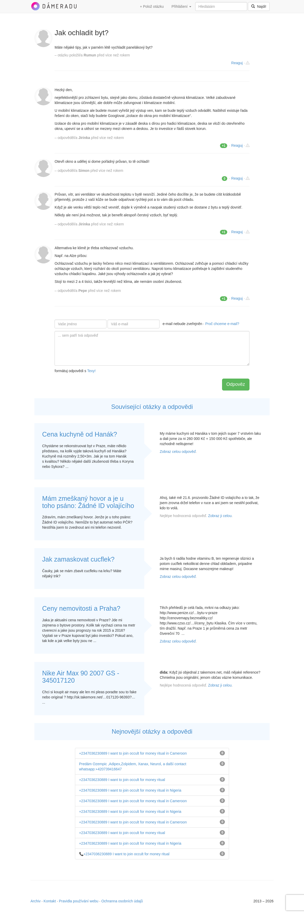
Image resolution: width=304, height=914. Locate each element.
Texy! (91, 371)
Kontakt (50, 901)
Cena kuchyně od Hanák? (79, 434)
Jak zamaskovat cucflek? (78, 559)
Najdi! (258, 6)
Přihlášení (181, 6)
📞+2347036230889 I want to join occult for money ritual (124, 854)
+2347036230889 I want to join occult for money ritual (122, 780)
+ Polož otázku (152, 6)
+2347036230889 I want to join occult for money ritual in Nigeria (130, 790)
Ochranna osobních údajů (122, 901)
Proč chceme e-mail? (222, 324)
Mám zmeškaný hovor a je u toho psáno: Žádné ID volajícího (88, 502)
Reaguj (237, 63)
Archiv (36, 901)
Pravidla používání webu (78, 901)
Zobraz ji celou (220, 516)
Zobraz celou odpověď (178, 451)
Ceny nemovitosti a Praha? (81, 608)
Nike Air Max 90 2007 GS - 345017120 (80, 676)
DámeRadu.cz (54, 6)
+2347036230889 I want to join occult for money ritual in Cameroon (133, 753)
